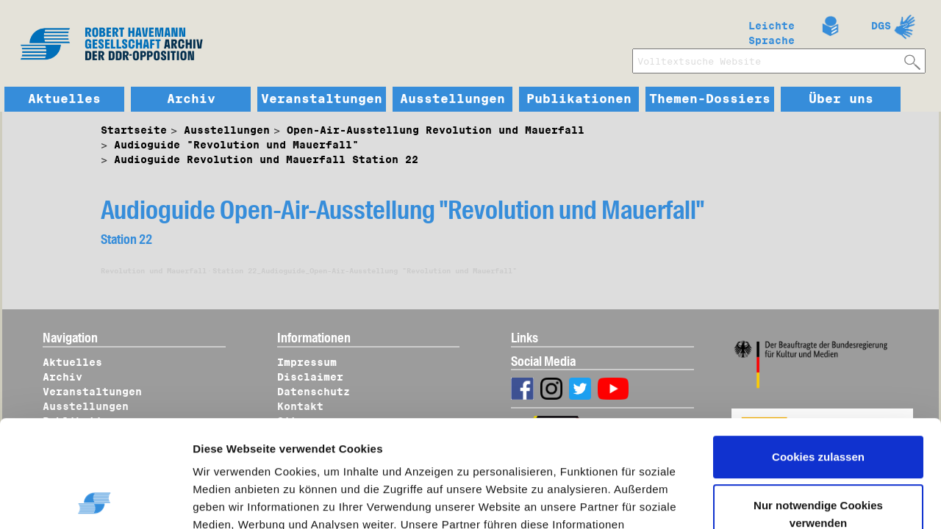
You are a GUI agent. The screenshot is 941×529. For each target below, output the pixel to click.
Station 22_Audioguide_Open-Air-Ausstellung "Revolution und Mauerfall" (364, 270)
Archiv (191, 99)
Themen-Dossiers (709, 99)
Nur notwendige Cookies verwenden (818, 413)
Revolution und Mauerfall (154, 270)
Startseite (134, 130)
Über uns (841, 99)
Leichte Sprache (771, 30)
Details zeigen (244, 500)
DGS (881, 26)
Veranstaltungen (321, 99)
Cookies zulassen (818, 356)
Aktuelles (64, 99)
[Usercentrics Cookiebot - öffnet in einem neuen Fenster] (95, 500)
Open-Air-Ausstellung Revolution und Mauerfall (435, 130)
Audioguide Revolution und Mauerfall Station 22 (266, 159)
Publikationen (578, 99)
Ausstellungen (452, 99)
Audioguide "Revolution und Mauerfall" (236, 145)
